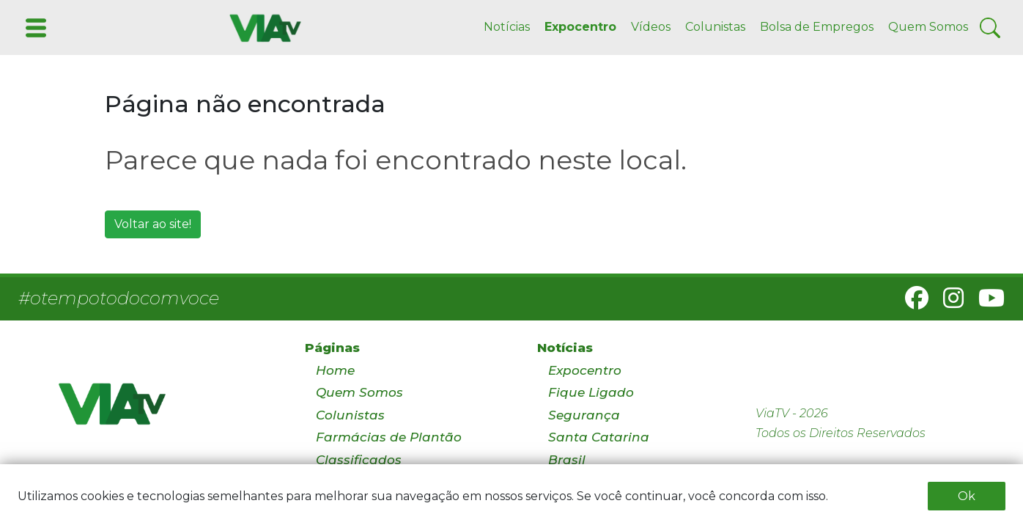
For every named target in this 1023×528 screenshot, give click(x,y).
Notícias (507, 27)
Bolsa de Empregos (817, 27)
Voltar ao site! (152, 224)
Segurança (584, 415)
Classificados (359, 459)
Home (335, 370)
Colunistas (715, 27)
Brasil (567, 459)
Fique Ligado (591, 392)
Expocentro (580, 27)
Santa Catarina (598, 437)
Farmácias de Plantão (389, 437)
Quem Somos (928, 27)
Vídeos (651, 27)
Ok (966, 496)
